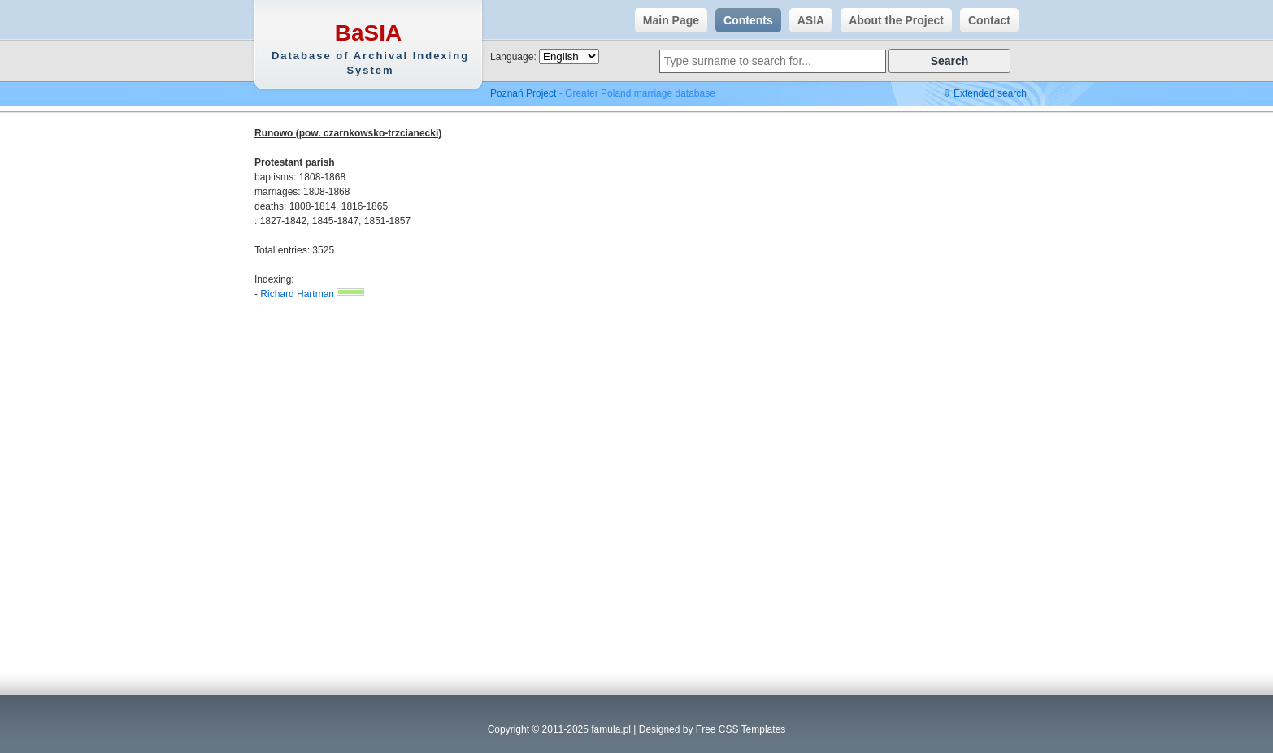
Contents (744, 20)
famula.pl (611, 729)
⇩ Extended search (985, 93)
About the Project (892, 20)
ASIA (806, 20)
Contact (985, 20)
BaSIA (370, 49)
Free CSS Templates (741, 729)
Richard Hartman (297, 294)
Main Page (667, 20)
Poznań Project (523, 93)
